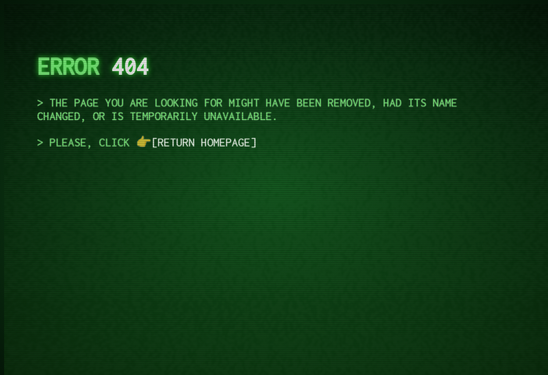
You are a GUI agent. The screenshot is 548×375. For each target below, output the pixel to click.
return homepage (204, 142)
